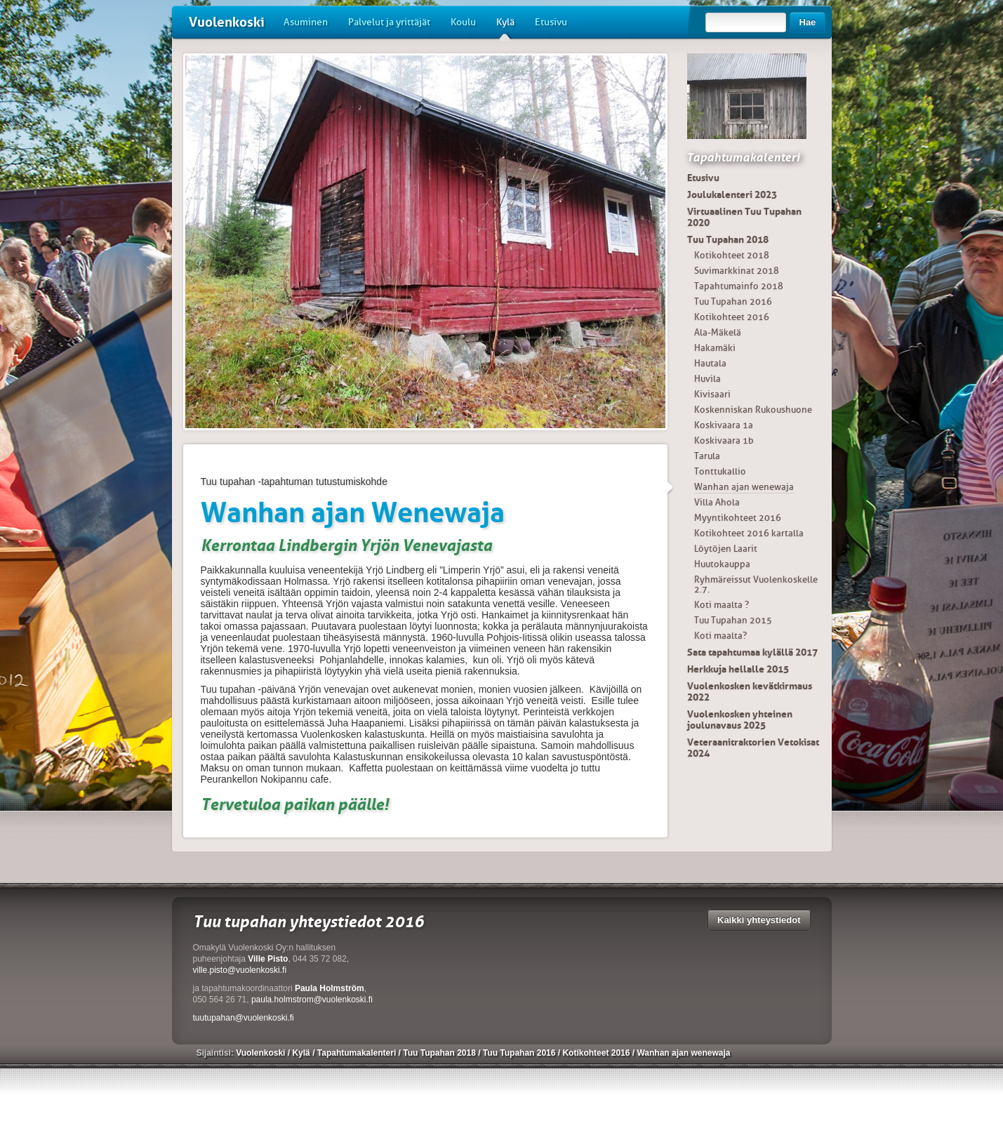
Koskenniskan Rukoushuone (753, 410)
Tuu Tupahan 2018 (728, 239)
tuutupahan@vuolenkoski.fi (243, 1018)
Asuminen (306, 22)
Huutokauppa (722, 564)
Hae (807, 22)
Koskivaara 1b (724, 440)
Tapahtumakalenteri (742, 157)
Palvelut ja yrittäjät (389, 22)
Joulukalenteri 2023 (732, 194)
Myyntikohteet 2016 (737, 518)
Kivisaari (712, 394)
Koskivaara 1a (723, 425)
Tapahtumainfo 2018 (738, 286)
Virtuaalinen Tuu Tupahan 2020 (744, 217)
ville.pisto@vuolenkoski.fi (240, 970)
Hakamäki (715, 348)
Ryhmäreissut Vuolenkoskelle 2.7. (756, 584)
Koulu (463, 22)
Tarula (707, 456)
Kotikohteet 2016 (731, 317)
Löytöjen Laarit (725, 549)
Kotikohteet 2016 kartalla (749, 533)
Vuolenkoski (227, 22)
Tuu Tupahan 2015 (733, 620)
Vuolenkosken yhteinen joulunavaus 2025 (739, 719)
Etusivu (551, 22)
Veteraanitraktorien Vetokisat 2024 (753, 747)
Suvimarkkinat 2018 (736, 271)
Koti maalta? (720, 636)
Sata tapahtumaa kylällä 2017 (752, 652)
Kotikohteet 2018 (731, 255)
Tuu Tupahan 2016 (733, 301)
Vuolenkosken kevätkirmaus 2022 (749, 691)
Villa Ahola (717, 502)
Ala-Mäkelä (717, 332)
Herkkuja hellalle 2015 (738, 669)
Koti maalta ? (721, 605)
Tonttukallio (720, 471)
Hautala (710, 363)
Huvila (707, 379)
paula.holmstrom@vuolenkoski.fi (312, 999)
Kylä (505, 27)
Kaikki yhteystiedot (759, 920)
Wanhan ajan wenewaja (744, 487)
